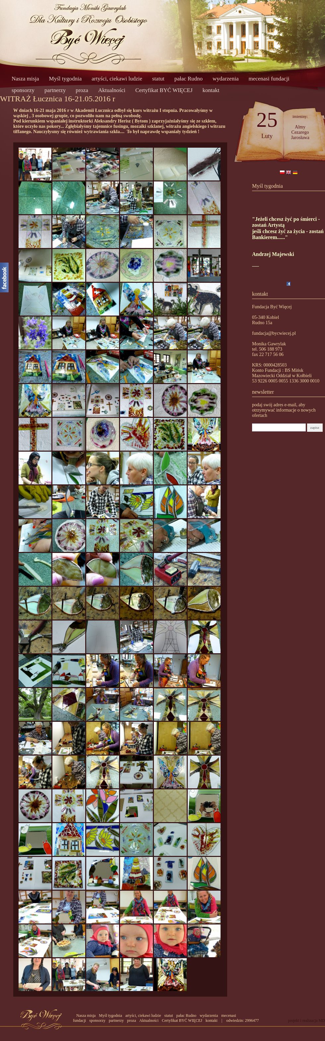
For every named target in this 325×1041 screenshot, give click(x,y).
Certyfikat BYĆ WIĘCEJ (164, 90)
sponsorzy (23, 90)
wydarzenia (225, 78)
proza (82, 90)
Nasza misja (25, 78)
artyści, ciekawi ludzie (117, 78)
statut (158, 78)
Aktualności (111, 90)
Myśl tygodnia (65, 78)
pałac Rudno (188, 78)
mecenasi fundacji (268, 78)
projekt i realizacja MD (306, 1020)
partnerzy (55, 90)
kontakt (211, 90)
